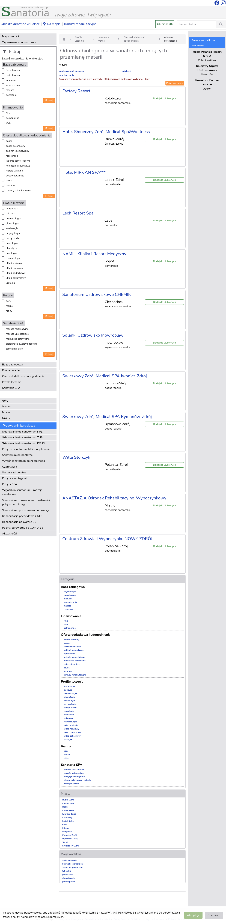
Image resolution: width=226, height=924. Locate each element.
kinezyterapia (13, 85)
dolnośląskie (68, 878)
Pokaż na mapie (174, 83)
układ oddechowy (15, 273)
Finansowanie (11, 370)
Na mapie (52, 24)
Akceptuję (193, 915)
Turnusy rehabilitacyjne (80, 24)
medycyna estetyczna (17, 339)
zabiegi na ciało (14, 348)
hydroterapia (13, 75)
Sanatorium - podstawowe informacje (26, 510)
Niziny (6, 418)
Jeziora (6, 406)
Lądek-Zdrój (68, 821)
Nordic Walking (14, 170)
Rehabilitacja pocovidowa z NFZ (22, 516)
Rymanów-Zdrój (70, 838)
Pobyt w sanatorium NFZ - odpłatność (26, 449)
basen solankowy (15, 146)
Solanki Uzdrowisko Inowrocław (93, 335)
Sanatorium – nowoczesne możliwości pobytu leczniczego (26, 502)
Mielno (65, 828)
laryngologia (13, 233)
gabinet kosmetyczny (17, 151)
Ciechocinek (68, 803)
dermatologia (13, 218)
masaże (10, 90)
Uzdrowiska (9, 467)
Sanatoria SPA (11, 388)
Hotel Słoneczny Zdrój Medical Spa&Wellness (106, 132)
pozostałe (11, 95)
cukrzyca (10, 213)
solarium (10, 185)
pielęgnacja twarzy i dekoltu (21, 343)
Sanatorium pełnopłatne (17, 455)
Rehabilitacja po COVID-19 (19, 522)
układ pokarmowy (16, 278)
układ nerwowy (14, 268)
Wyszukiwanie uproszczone (19, 42)
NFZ (8, 113)
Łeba (64, 824)
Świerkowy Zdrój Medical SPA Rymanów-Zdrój (107, 416)
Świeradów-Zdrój (70, 845)
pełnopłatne (12, 118)
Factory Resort (76, 91)
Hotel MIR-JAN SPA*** (84, 172)
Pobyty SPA (9, 484)
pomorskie (67, 874)
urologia (10, 283)
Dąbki (65, 806)
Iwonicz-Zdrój (69, 814)
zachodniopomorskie (72, 867)
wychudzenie (66, 75)
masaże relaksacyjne (17, 329)
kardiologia (12, 228)
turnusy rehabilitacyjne (18, 190)
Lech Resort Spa (78, 213)
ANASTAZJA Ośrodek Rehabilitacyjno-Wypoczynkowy (114, 498)
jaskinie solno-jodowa (18, 160)
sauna (9, 180)
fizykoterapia (13, 70)
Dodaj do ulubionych (164, 98)
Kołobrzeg (67, 817)
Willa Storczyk (76, 457)
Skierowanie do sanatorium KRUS (23, 443)
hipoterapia (12, 156)
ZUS (8, 123)
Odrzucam (213, 915)
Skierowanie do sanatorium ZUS (22, 437)
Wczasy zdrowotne (14, 472)
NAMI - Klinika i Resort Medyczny (94, 254)
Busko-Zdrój (68, 799)
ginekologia (12, 223)
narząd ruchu (13, 238)
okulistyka (11, 248)
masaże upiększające (17, 334)
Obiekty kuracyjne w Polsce (20, 24)
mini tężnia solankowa (18, 165)
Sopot (65, 842)
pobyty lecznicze (15, 175)
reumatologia (13, 258)
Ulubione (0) (165, 24)
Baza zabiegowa (12, 365)
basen (9, 141)
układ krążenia (14, 263)
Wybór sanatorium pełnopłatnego (23, 461)
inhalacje (11, 80)
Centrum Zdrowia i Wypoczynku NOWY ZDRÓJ (107, 539)
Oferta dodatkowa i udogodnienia (23, 376)
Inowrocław (68, 810)
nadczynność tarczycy (71, 71)
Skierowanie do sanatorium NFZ (22, 432)
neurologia (12, 243)
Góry (5, 401)
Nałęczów (67, 831)
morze (9, 306)
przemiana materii (103, 39)
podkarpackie (68, 881)
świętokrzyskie (69, 860)
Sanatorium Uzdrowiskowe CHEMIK (96, 294)
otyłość (126, 71)
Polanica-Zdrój (69, 835)
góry (8, 301)
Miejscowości (10, 36)
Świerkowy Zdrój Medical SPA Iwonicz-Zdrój (104, 376)
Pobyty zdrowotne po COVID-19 (22, 528)
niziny (9, 311)
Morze (6, 412)
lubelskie (66, 870)
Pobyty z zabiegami (14, 478)
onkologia (11, 253)
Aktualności (9, 534)
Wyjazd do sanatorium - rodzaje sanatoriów (22, 492)
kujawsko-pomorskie (72, 863)
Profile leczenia (11, 382)
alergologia (12, 208)
